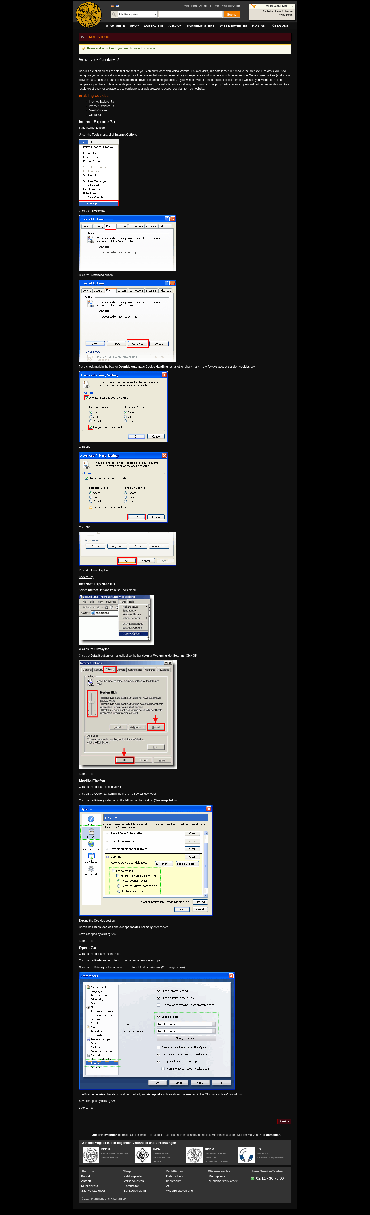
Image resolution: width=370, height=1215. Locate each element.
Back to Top (86, 577)
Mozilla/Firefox (98, 110)
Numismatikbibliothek (223, 1181)
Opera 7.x (95, 114)
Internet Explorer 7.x (101, 101)
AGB (169, 1186)
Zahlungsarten (133, 1176)
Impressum (173, 1181)
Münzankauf (89, 1186)
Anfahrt (86, 1181)
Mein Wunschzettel (227, 6)
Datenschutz (174, 1176)
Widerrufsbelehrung (179, 1190)
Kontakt (86, 1176)
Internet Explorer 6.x (101, 106)
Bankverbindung (135, 1190)
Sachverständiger (93, 1190)
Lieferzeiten (131, 1186)
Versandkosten (134, 1181)
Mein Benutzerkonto (197, 6)
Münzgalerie (217, 1176)
